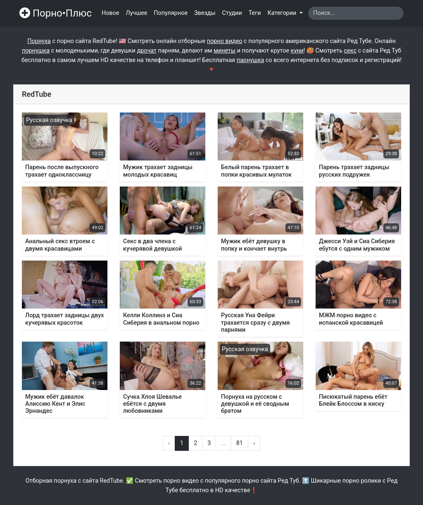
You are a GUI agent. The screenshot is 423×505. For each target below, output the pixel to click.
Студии (232, 13)
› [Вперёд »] (254, 443)
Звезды (205, 13)
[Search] (356, 13)
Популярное (171, 13)
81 (239, 443)
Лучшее (136, 13)
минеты (224, 50)
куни (297, 50)
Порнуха (39, 41)
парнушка (250, 60)
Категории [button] (283, 13)
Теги (255, 13)
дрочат (146, 50)
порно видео (224, 41)
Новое (110, 13)
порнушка (36, 50)
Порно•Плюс (55, 13)
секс (350, 50)
